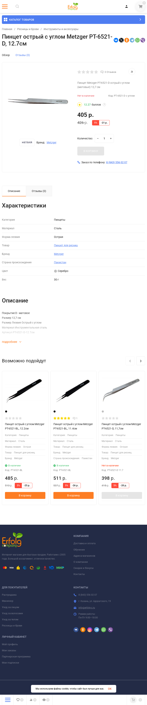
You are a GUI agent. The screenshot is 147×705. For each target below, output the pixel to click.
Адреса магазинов (84, 555)
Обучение (79, 549)
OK (110, 688)
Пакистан (60, 262)
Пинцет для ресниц (66, 245)
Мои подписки (10, 662)
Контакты (79, 574)
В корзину (25, 495)
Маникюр (7, 600)
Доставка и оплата (85, 543)
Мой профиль (10, 644)
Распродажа (9, 594)
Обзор (6, 55)
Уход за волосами (12, 613)
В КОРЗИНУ (90, 151)
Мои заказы (9, 650)
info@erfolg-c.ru (86, 607)
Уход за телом (10, 619)
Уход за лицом (10, 607)
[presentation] (130, 360)
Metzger (51, 142)
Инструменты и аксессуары (61, 29)
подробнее (11, 342)
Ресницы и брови (28, 29)
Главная (7, 29)
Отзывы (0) (23, 55)
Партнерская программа (16, 656)
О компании (81, 561)
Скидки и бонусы (84, 568)
